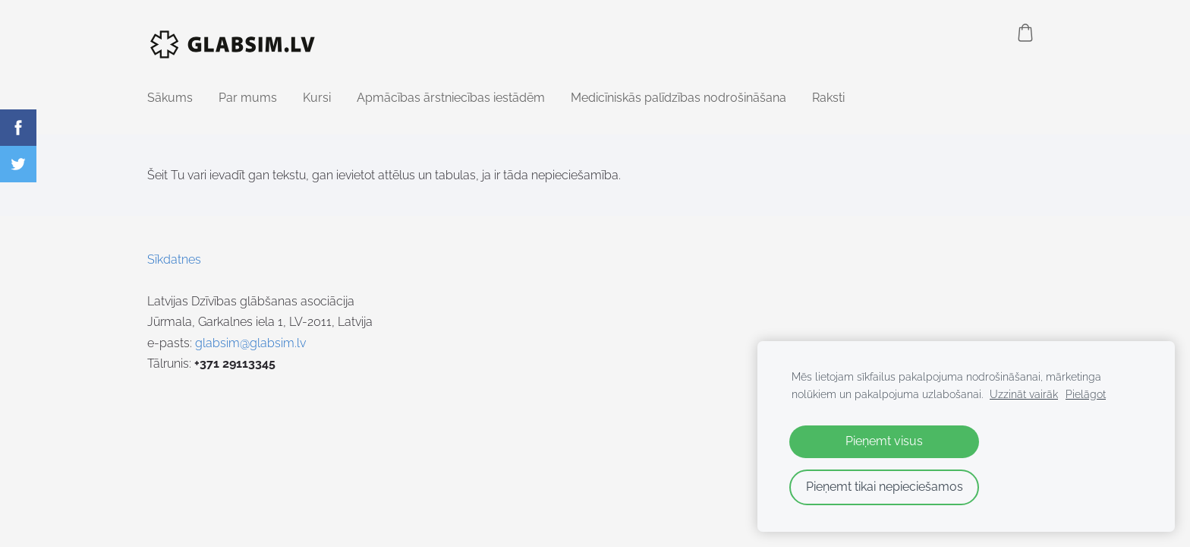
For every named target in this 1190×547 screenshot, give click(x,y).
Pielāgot (1086, 393)
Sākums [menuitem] (170, 97)
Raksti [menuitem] (828, 97)
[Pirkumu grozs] (1025, 32)
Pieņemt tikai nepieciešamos (884, 486)
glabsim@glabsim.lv (250, 343)
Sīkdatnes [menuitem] (174, 259)
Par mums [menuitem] (248, 97)
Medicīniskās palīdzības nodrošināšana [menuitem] (678, 97)
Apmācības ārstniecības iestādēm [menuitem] (451, 97)
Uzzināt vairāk (1024, 393)
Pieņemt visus (884, 441)
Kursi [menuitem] (317, 97)
